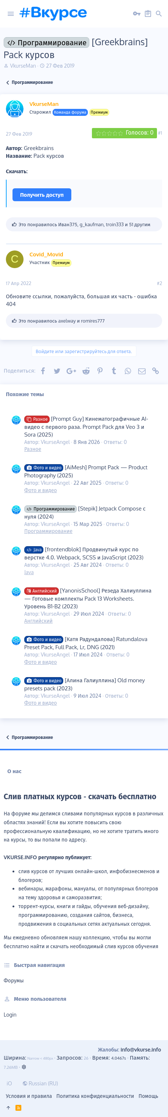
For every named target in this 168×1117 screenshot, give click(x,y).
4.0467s (118, 1058)
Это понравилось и (62, 321)
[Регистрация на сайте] (147, 14)
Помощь (148, 1096)
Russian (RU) (40, 1083)
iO (9, 1083)
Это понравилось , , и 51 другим (84, 224)
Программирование (48, 531)
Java (29, 572)
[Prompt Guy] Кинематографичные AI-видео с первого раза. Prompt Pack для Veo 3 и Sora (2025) (86, 426)
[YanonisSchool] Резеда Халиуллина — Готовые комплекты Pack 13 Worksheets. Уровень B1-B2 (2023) (87, 598)
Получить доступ (42, 194)
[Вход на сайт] (136, 14)
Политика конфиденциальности (95, 1096)
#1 (160, 133)
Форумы (14, 980)
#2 (159, 283)
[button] (11, 14)
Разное (32, 449)
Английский (38, 621)
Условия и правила (29, 1096)
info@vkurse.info (141, 1049)
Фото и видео (40, 490)
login (10, 1014)
